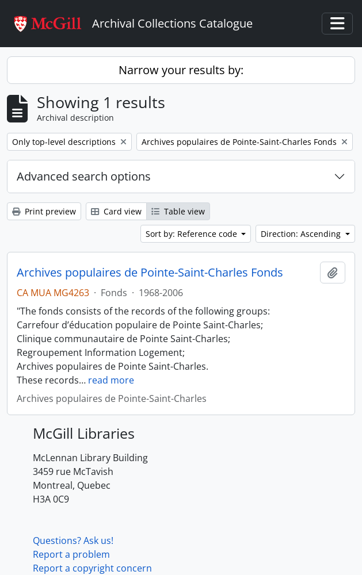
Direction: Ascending (302, 233)
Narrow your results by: (181, 70)
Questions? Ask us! (73, 540)
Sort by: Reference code (192, 233)
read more (111, 380)
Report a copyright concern (92, 568)
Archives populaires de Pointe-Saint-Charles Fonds (150, 272)
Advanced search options (84, 176)
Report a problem (71, 554)
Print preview (44, 211)
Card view (116, 211)
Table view (178, 211)
